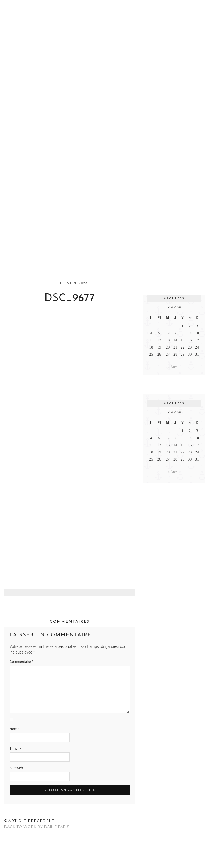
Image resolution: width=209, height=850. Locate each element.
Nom (15, 729)
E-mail (16, 748)
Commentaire (21, 662)
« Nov (172, 367)
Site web (16, 768)
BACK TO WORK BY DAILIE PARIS (37, 823)
